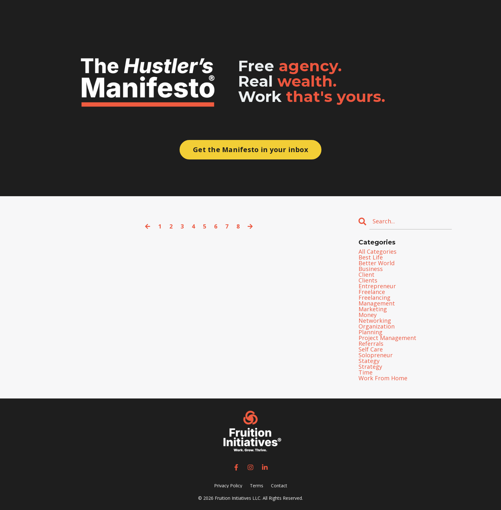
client (366, 274)
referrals (370, 343)
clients (367, 280)
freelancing (374, 297)
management (376, 303)
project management (387, 338)
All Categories (377, 251)
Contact (279, 486)
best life (370, 257)
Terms (256, 486)
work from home (382, 378)
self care (370, 349)
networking (374, 320)
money (367, 315)
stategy (369, 361)
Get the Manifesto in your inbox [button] (250, 149)
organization (376, 326)
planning (370, 332)
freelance (371, 292)
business (370, 269)
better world (376, 263)
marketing (372, 309)
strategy (370, 366)
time (365, 372)
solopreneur (375, 355)
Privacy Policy (228, 486)
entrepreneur (377, 286)
